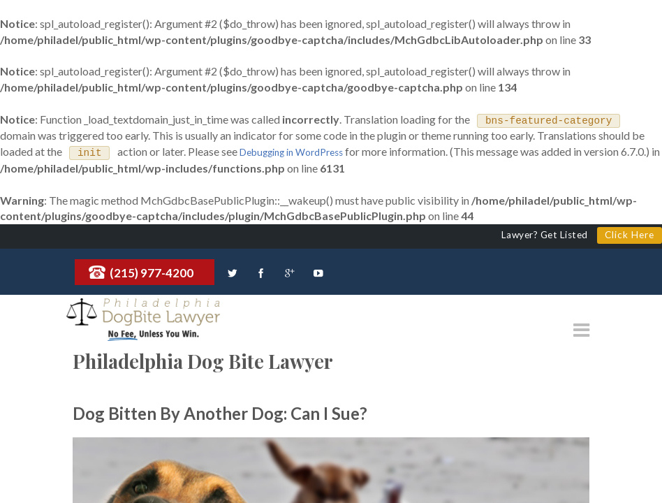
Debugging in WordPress (291, 152)
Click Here (629, 234)
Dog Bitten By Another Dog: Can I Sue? (220, 412)
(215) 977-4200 (151, 272)
